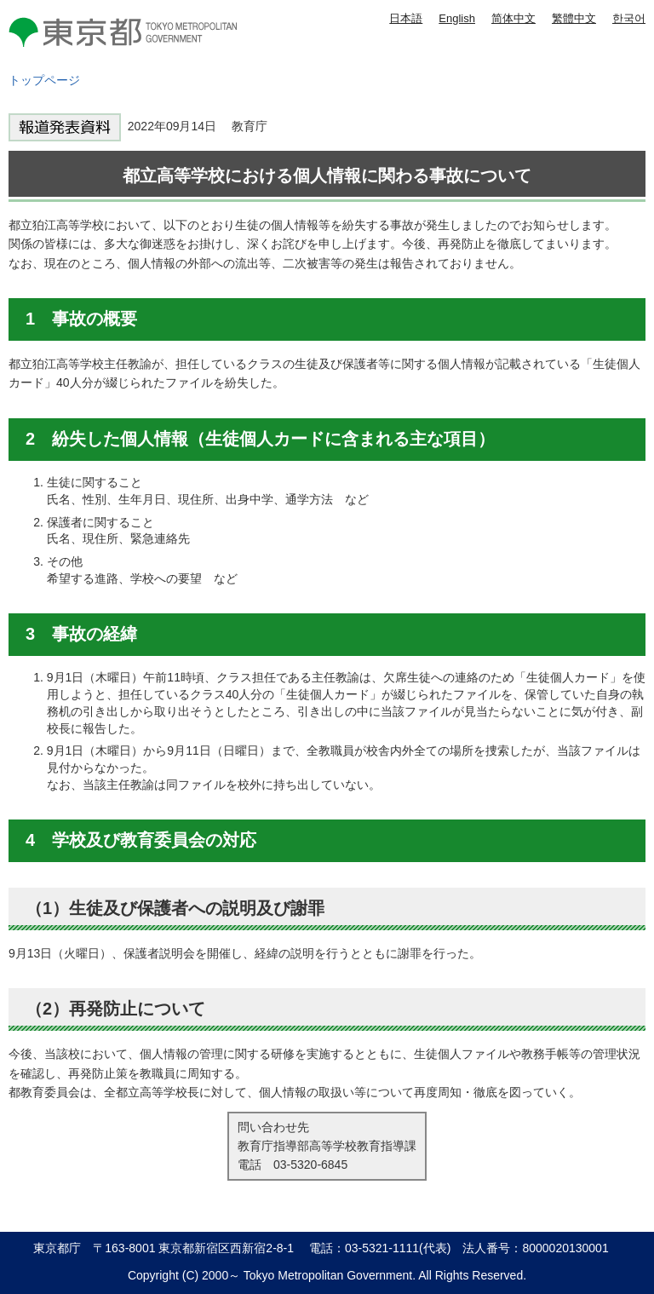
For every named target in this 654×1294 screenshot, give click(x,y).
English (457, 18)
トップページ (44, 80)
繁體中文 (574, 18)
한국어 (628, 18)
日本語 (405, 18)
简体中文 (513, 18)
